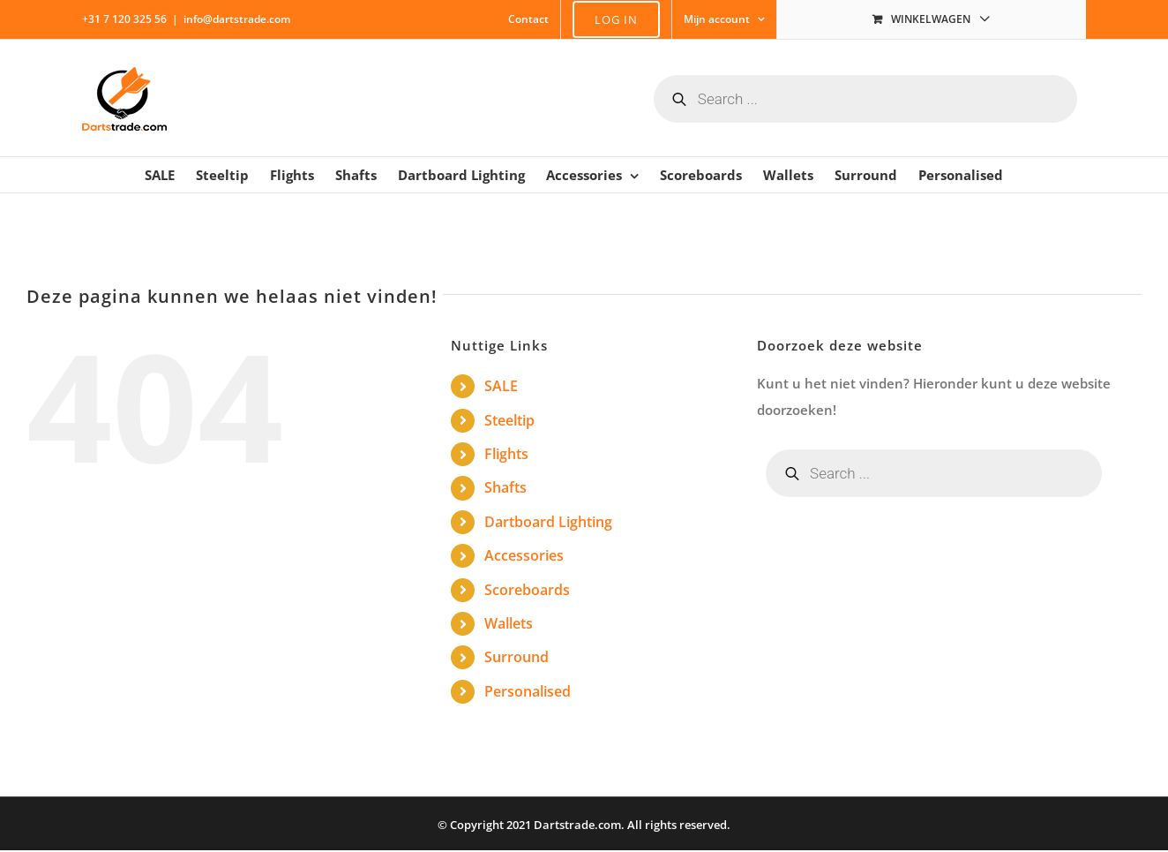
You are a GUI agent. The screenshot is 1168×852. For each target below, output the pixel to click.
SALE (501, 386)
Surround (516, 657)
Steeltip (509, 420)
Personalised (527, 691)
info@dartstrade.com (236, 18)
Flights (506, 454)
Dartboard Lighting (548, 522)
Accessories (524, 555)
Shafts (505, 487)
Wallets (508, 623)
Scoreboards (527, 589)
